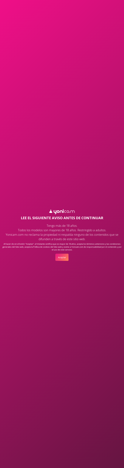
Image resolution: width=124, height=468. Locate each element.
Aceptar (62, 257)
